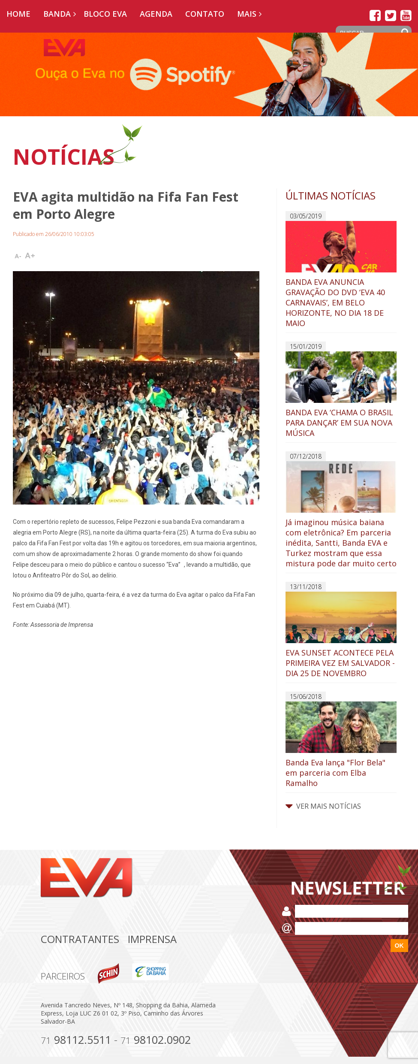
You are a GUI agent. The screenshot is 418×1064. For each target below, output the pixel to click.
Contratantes (80, 939)
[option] (209, 74)
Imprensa (152, 939)
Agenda (156, 14)
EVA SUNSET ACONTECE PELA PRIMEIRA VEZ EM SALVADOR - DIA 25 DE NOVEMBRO (341, 635)
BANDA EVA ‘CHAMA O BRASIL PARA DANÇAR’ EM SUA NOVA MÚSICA (341, 394)
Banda (57, 14)
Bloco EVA (105, 14)
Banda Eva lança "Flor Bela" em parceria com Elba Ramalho (341, 744)
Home (18, 14)
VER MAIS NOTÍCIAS (323, 806)
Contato (204, 14)
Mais (246, 14)
